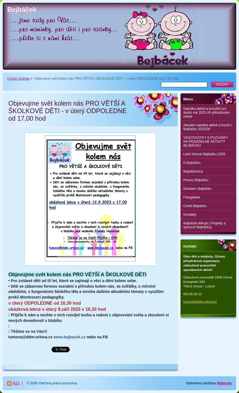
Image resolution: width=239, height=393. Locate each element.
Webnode (224, 383)
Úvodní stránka (18, 79)
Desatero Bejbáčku (197, 189)
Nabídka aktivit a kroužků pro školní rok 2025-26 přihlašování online (206, 112)
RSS (16, 383)
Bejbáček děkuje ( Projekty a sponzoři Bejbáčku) (204, 225)
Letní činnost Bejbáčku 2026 (204, 154)
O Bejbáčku (192, 163)
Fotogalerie (191, 197)
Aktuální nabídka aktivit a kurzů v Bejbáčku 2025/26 (207, 127)
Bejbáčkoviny (193, 171)
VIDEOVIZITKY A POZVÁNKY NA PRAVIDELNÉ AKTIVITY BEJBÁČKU (205, 141)
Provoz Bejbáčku (195, 180)
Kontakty (189, 215)
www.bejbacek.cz (69, 337)
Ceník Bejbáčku (195, 206)
